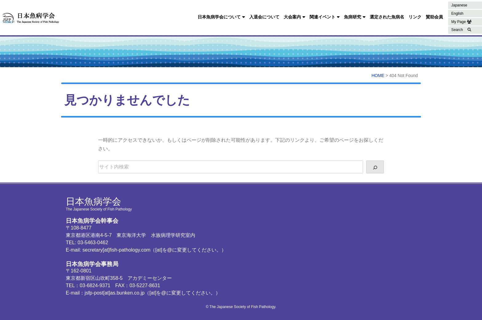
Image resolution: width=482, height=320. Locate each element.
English (457, 13)
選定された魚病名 (387, 16)
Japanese (459, 5)
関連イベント (322, 16)
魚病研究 (352, 16)
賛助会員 (434, 16)
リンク (415, 16)
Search (457, 30)
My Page (461, 22)
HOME (377, 75)
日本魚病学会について (219, 16)
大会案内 (292, 16)
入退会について (264, 16)
